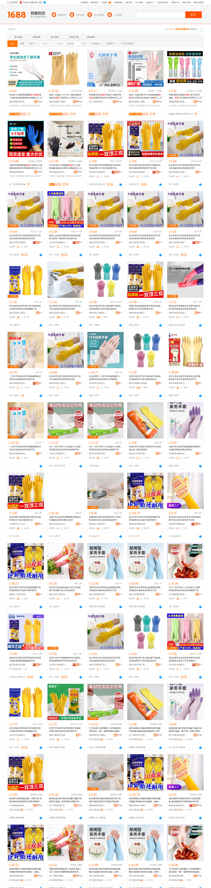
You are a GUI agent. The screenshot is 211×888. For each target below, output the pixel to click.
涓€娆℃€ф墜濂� (28, 105)
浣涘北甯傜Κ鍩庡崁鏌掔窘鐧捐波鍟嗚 (98, 876)
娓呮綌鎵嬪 (76, 105)
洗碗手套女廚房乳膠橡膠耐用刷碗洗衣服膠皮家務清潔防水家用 (65, 518)
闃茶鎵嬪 (30, 176)
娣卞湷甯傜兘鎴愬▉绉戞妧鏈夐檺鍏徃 (178, 735)
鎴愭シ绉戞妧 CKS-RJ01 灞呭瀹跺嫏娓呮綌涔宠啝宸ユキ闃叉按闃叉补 (65, 96)
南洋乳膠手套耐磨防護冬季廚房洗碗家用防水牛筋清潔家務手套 (25, 518)
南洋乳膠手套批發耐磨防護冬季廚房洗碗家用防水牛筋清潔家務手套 (105, 166)
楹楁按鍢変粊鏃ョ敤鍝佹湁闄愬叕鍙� (98, 805)
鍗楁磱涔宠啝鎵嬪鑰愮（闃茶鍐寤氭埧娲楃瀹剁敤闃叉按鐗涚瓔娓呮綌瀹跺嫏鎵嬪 (25, 800)
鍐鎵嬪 (173, 105)
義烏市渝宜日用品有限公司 (18, 313)
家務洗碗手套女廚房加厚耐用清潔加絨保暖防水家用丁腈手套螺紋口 (184, 659)
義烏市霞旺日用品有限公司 (178, 172)
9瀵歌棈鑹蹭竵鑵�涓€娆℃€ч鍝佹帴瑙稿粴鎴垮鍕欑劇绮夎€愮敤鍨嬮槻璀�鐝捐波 (25, 167)
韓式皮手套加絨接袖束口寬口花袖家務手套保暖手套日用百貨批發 (65, 589)
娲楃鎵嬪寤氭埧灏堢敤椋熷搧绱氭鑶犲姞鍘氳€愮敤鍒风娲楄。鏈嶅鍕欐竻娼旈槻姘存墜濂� (105, 870)
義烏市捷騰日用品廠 (138, 383)
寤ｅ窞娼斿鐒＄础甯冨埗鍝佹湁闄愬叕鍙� (98, 102)
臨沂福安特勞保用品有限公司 (98, 172)
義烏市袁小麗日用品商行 (58, 594)
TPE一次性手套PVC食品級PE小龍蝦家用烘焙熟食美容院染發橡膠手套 (65, 448)
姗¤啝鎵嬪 (182, 105)
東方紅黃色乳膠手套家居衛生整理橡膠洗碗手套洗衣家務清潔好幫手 (184, 377)
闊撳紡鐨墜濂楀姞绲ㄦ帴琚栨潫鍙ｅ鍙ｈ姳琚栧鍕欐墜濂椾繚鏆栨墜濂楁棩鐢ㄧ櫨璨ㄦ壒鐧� (65, 870)
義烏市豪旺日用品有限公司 (138, 242)
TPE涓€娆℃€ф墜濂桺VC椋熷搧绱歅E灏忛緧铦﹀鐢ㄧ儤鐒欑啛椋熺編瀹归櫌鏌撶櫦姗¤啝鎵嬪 (105, 730)
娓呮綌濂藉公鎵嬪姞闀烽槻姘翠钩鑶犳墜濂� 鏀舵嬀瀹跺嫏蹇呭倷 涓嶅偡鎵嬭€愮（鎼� (145, 730)
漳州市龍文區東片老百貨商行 (98, 383)
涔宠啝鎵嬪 (54, 105)
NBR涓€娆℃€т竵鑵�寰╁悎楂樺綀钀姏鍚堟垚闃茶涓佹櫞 (64, 166)
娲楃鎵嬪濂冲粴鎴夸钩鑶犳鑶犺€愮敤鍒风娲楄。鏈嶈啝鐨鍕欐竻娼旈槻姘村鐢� (65, 800)
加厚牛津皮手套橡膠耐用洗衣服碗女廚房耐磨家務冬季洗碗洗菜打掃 (65, 659)
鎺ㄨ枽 (39, 98)
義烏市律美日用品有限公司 (58, 313)
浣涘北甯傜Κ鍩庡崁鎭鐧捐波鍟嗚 (138, 876)
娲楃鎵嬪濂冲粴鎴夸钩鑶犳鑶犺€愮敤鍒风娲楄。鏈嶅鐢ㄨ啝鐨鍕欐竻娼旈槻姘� (185, 730)
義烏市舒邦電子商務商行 (138, 665)
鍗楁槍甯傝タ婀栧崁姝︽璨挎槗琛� (98, 735)
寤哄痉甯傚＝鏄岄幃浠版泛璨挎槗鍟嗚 (138, 805)
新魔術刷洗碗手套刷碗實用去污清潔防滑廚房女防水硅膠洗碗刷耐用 (105, 518)
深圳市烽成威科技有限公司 (178, 453)
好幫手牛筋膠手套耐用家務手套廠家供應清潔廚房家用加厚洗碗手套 (65, 729)
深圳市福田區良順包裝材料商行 (178, 313)
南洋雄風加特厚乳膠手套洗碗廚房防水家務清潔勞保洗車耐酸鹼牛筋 (25, 307)
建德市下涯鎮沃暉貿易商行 (18, 594)
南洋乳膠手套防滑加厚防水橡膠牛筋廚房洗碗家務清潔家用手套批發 (145, 166)
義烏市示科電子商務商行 (138, 453)
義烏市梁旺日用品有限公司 (58, 383)
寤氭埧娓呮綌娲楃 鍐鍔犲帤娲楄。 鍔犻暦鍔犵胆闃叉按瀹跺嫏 (185, 96)
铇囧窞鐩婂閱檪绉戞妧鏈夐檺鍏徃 (18, 102)
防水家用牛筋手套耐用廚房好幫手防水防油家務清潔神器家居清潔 (184, 166)
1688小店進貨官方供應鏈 (58, 453)
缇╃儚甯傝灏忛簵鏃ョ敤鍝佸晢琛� (58, 876)
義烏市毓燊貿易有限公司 (18, 383)
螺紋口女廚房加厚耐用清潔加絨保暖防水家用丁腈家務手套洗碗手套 (65, 237)
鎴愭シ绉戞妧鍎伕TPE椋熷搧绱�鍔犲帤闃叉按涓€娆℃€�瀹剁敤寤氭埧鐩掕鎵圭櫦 (145, 96)
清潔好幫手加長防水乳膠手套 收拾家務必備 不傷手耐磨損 (145, 448)
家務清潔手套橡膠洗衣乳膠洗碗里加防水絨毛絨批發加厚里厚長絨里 (184, 307)
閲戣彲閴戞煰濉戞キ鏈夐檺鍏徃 (178, 102)
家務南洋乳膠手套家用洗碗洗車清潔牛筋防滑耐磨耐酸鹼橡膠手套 (25, 659)
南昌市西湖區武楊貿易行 (98, 453)
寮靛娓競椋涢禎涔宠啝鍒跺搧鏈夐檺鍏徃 (178, 805)
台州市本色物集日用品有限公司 (58, 242)
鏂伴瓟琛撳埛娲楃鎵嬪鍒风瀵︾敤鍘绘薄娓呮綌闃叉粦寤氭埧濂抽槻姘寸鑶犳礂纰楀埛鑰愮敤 (105, 800)
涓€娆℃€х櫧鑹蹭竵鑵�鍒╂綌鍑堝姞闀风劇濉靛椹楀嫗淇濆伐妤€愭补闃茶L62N (25, 96)
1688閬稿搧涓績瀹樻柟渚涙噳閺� (18, 805)
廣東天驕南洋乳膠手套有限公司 (58, 735)
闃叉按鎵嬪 (65, 105)
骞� (39, 101)
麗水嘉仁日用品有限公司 (98, 524)
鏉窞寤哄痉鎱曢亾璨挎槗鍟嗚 (178, 876)
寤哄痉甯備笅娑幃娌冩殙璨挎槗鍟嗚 (18, 876)
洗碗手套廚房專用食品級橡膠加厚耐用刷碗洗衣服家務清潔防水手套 (105, 589)
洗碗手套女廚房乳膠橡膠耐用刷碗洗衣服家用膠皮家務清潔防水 (184, 448)
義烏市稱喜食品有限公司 (58, 524)
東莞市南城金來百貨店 (178, 383)
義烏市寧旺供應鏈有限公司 (18, 242)
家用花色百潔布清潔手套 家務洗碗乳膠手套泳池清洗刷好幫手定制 (185, 518)
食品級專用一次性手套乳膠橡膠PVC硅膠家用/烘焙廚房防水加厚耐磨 (105, 377)
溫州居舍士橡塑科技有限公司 (98, 313)
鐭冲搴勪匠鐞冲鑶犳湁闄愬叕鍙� (58, 172)
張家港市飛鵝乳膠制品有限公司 (178, 524)
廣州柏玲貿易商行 (137, 313)
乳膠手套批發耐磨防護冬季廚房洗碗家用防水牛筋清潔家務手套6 (145, 307)
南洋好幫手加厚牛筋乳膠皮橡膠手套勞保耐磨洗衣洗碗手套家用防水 (145, 518)
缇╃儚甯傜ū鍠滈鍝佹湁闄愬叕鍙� (58, 805)
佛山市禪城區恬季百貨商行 (138, 594)
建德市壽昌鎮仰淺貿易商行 (138, 524)
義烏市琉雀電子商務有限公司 (98, 665)
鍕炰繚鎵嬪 (14, 105)
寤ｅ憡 (119, 98)
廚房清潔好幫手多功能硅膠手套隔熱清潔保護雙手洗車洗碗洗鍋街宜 (105, 307)
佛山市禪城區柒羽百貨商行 (98, 594)
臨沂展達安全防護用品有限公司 (18, 665)
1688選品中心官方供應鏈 (18, 524)
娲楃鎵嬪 (192, 105)
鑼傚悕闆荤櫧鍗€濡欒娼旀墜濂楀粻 (18, 172)
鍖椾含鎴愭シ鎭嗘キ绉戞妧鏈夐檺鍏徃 (58, 102)
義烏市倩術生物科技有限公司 (178, 242)
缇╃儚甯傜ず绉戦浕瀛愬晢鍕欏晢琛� (138, 735)
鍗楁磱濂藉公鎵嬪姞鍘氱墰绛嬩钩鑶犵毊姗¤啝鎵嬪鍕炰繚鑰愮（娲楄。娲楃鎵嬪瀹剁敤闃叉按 (145, 800)
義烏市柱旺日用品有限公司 (98, 242)
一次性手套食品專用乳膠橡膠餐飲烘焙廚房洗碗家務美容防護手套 (25, 377)
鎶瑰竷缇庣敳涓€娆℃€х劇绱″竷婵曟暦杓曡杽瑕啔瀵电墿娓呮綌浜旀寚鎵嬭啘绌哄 (105, 96)
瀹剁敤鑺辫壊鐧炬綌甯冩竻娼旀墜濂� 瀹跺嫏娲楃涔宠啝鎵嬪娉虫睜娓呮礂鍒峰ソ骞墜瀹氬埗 (184, 800)
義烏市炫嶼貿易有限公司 (18, 453)
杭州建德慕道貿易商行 (178, 594)
